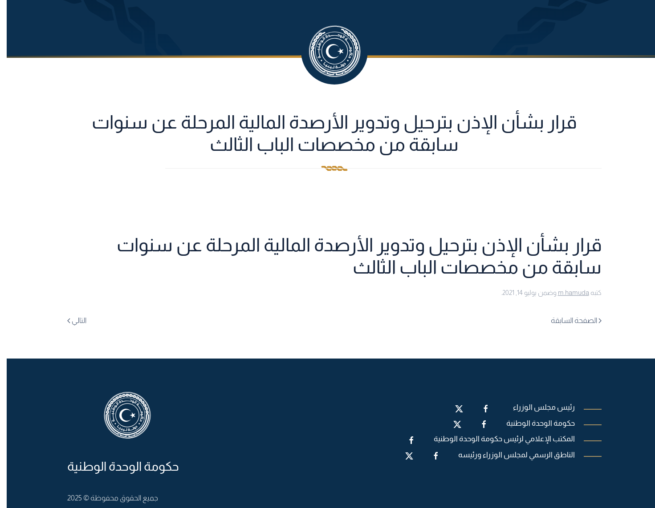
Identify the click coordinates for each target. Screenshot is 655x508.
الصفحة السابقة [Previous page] (569, 320)
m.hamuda (566, 292)
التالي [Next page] (70, 320)
